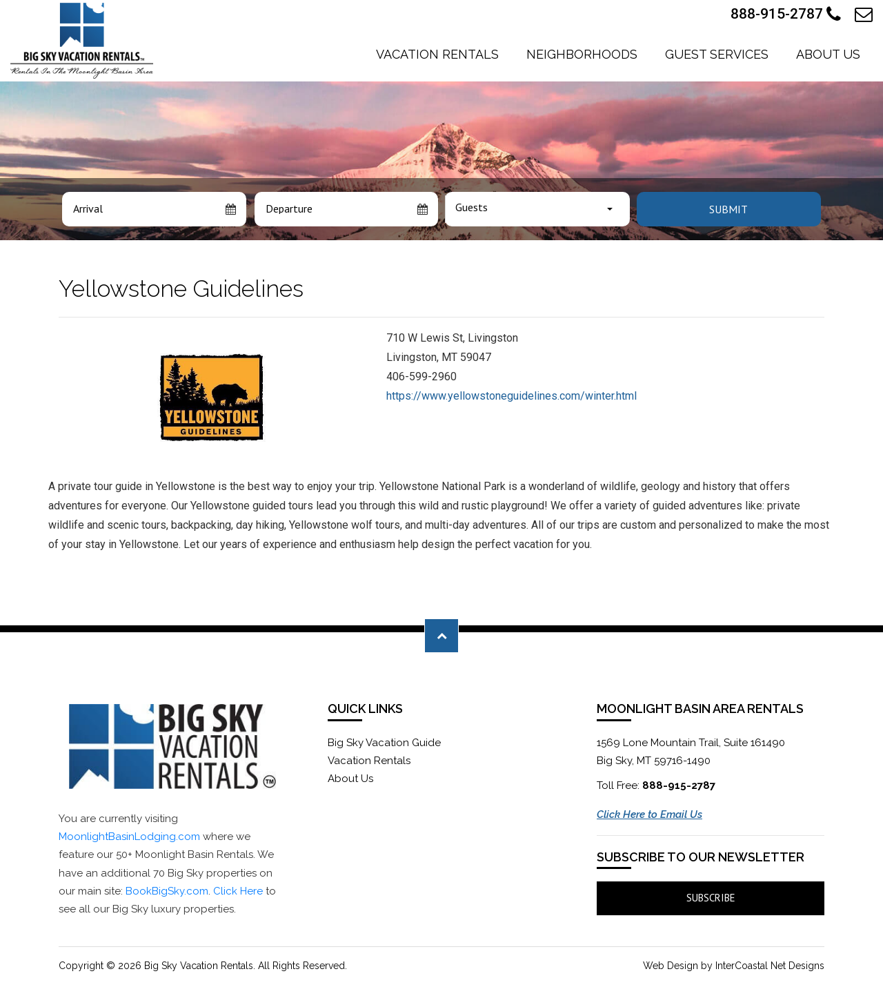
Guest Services (716, 54)
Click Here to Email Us (649, 814)
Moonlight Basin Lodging (81, 41)
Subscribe (710, 897)
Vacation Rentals (437, 54)
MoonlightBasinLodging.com (129, 836)
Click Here (238, 891)
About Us (828, 54)
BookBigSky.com (167, 891)
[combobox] (537, 209)
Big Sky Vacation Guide (384, 742)
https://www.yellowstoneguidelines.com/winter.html (511, 395)
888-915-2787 (786, 14)
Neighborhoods (581, 54)
